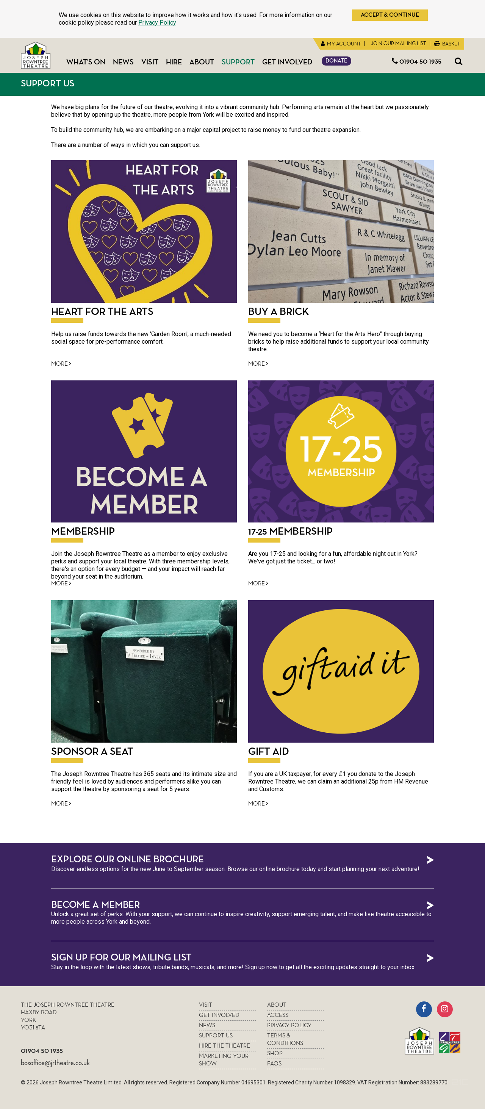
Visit (149, 62)
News (123, 62)
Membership (83, 531)
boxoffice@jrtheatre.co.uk (55, 1063)
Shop (275, 1054)
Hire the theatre (224, 1046)
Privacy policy (289, 1026)
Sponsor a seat (92, 751)
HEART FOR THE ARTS (102, 312)
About (201, 62)
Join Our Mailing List (398, 43)
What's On (85, 62)
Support (238, 62)
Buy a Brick (278, 312)
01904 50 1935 (416, 61)
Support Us (47, 84)
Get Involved (287, 62)
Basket (450, 44)
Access (277, 1015)
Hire (174, 62)
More (61, 363)
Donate (336, 61)
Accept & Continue (390, 15)
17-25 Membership (290, 531)
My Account (343, 44)
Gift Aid (268, 751)
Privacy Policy (157, 22)
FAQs (274, 1064)
